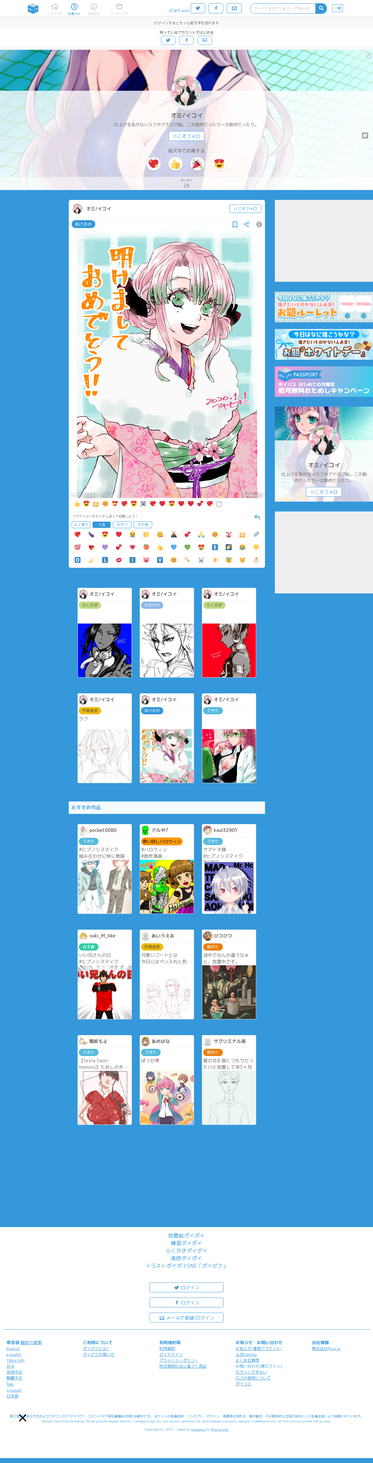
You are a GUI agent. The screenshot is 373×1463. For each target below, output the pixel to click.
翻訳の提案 (31, 1342)
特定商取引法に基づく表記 (182, 1366)
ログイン (186, 1287)
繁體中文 (14, 1378)
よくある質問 (247, 1360)
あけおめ (83, 224)
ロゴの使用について (253, 1378)
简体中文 (14, 1372)
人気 (101, 524)
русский (14, 1390)
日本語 (12, 1396)
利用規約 (167, 1348)
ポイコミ (243, 1384)
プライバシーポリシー (179, 1360)
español (14, 1354)
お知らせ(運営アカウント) (259, 1348)
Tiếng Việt (16, 1360)
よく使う (81, 524)
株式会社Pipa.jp (326, 1348)
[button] (23, 1418)
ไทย (10, 1384)
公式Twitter (247, 1354)
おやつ (122, 524)
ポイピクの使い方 (98, 1354)
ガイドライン (171, 1354)
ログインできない (251, 1372)
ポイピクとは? (96, 1348)
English (13, 1348)
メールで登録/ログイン (186, 1317)
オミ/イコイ (186, 115)
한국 (10, 1366)
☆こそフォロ (186, 136)
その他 (142, 524)
